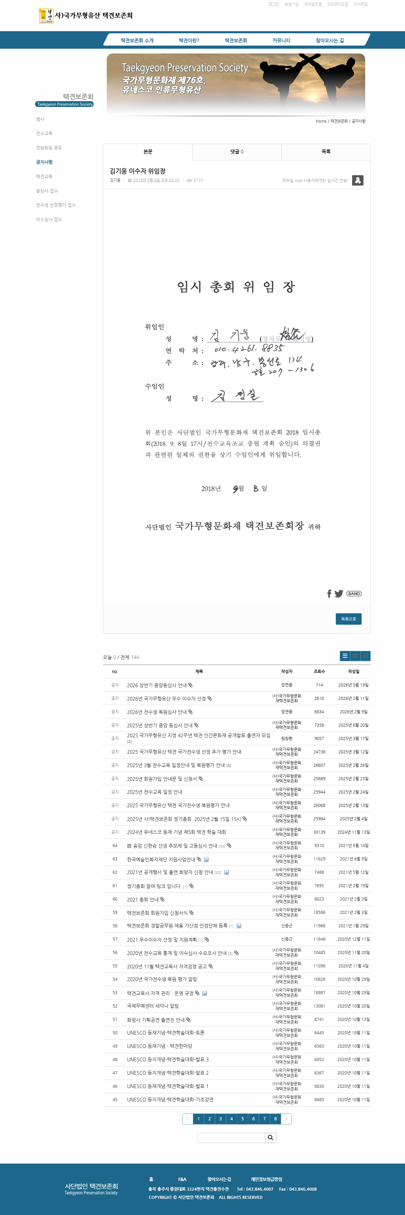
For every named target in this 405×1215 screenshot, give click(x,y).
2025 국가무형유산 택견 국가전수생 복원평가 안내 (178, 805)
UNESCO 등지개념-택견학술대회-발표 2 (168, 1072)
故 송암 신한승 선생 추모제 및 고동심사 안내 (172, 845)
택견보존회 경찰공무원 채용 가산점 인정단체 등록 (177, 925)
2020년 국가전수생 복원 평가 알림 (162, 979)
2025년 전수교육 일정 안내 (155, 792)
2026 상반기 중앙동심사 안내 (160, 685)
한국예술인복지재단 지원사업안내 (161, 859)
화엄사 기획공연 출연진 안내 (156, 1020)
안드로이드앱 (337, 4)
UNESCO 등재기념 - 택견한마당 (159, 1046)
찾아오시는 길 (330, 40)
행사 (40, 119)
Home (321, 121)
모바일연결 (313, 4)
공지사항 (44, 162)
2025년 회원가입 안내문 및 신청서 (165, 779)
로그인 (274, 4)
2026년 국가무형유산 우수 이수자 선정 (169, 698)
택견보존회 (236, 40)
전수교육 (44, 133)
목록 (326, 151)
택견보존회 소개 (137, 40)
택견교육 (44, 176)
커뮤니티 (281, 40)
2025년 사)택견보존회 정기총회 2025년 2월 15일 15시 (187, 819)
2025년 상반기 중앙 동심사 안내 (162, 725)
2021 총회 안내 (143, 899)
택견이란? (189, 40)
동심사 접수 (47, 190)
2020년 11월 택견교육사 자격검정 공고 (167, 966)
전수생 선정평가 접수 (56, 204)
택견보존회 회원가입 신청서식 (157, 913)
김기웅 (115, 180)
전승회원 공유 (49, 147)
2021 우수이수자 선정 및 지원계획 (162, 939)
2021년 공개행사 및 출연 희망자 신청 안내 (170, 872)
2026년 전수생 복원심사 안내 (160, 712)
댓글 (236, 151)
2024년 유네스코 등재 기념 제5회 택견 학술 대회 (176, 832)
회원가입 (292, 4)
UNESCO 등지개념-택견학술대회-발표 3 (168, 1059)
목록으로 (348, 619)
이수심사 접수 (49, 219)
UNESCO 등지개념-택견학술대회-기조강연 (170, 1099)
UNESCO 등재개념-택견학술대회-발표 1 (168, 1086)
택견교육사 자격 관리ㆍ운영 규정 (160, 993)
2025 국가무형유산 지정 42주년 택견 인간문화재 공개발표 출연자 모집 (198, 735)
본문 (147, 151)
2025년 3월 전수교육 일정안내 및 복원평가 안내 (176, 765)
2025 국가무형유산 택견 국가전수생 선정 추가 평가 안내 (184, 751)
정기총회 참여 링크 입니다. (154, 886)
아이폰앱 (361, 4)
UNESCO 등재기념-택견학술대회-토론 (166, 1032)
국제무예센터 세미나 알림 (153, 1006)
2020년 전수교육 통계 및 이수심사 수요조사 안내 (177, 953)
